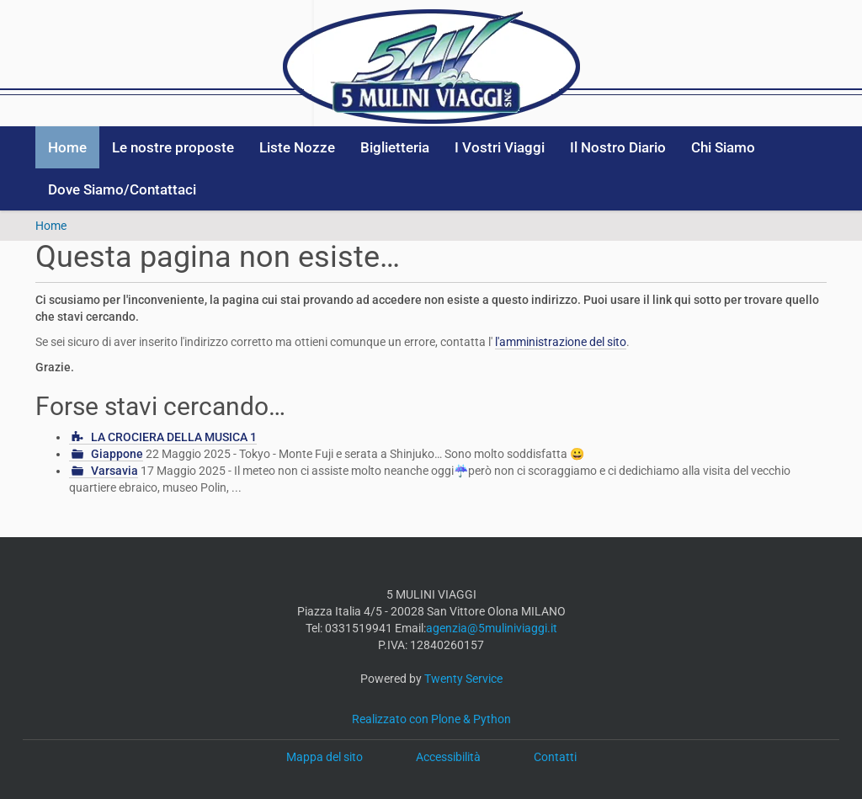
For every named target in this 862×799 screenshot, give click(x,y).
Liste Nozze (297, 147)
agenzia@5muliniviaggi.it (491, 628)
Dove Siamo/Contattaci (122, 189)
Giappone (117, 454)
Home (67, 147)
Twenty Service (463, 678)
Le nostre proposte (173, 147)
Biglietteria (394, 147)
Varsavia (114, 470)
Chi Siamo (723, 147)
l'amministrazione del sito (560, 342)
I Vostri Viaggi (500, 147)
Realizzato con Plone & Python (431, 719)
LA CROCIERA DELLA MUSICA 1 (174, 437)
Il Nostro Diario (618, 147)
